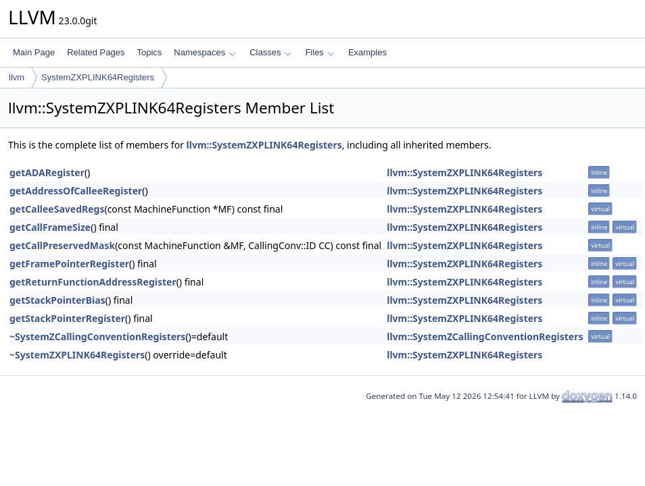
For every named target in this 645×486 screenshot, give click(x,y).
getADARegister (47, 172)
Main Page (34, 52)
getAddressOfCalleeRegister (75, 190)
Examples (367, 52)
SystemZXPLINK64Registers (97, 77)
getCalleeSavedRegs (56, 208)
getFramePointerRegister (69, 263)
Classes (270, 52)
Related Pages (95, 52)
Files (319, 52)
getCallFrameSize (50, 227)
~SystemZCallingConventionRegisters (97, 336)
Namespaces (204, 52)
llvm (16, 77)
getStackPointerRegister (67, 318)
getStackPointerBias (57, 300)
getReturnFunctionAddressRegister (92, 281)
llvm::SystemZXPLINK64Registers (264, 144)
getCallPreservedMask (62, 245)
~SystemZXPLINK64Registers (77, 354)
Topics (149, 52)
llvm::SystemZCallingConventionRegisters (485, 336)
